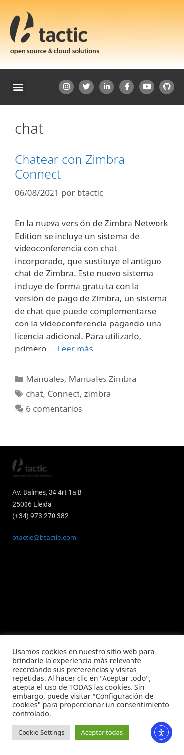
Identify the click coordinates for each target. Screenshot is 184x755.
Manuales (45, 378)
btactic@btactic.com (44, 537)
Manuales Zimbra (103, 378)
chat (34, 393)
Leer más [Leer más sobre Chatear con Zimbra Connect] (75, 348)
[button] (18, 87)
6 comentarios (54, 408)
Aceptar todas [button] (102, 732)
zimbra (97, 393)
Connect (64, 393)
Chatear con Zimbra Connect (70, 166)
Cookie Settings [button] (41, 732)
